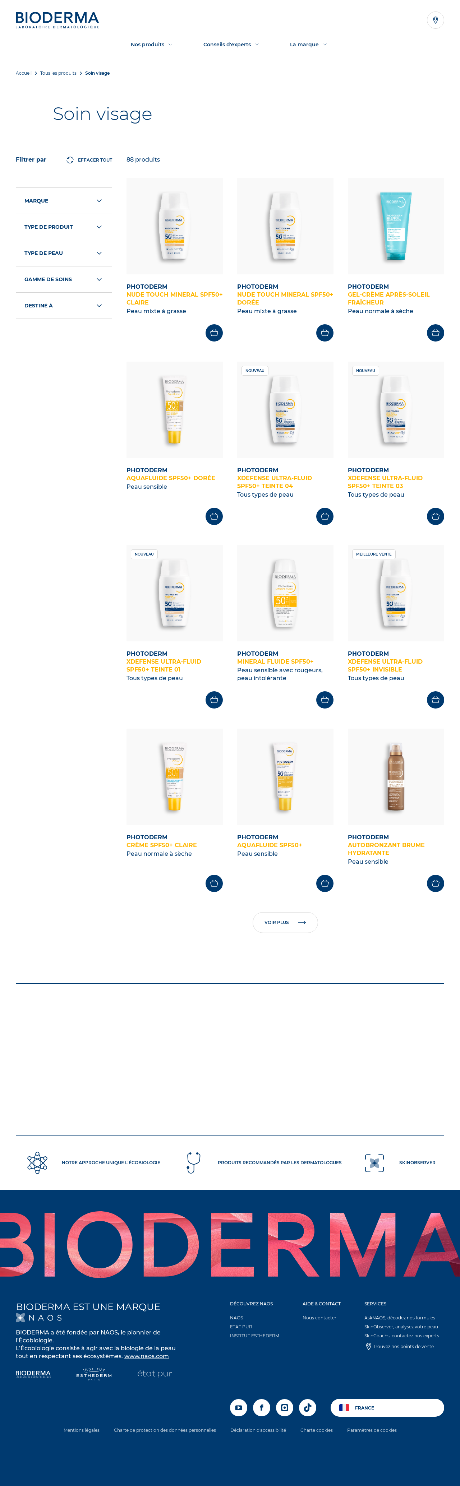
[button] (257, 1321)
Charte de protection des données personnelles (165, 1430)
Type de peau (64, 253)
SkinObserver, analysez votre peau (401, 1326)
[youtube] (238, 1407)
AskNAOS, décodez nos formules (399, 1317)
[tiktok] (307, 1407)
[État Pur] (154, 1375)
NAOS (236, 1317)
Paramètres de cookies (372, 1430)
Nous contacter (319, 1317)
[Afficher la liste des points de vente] (435, 20)
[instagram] (284, 1407)
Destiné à (64, 305)
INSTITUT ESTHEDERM (254, 1335)
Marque (64, 200)
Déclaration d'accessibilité (258, 1430)
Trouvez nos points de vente (403, 1346)
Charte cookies (316, 1430)
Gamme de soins (64, 279)
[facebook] (261, 1407)
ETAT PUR (241, 1326)
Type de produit (64, 227)
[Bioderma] (33, 1375)
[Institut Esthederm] (94, 1375)
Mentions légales (82, 1430)
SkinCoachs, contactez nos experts (401, 1335)
